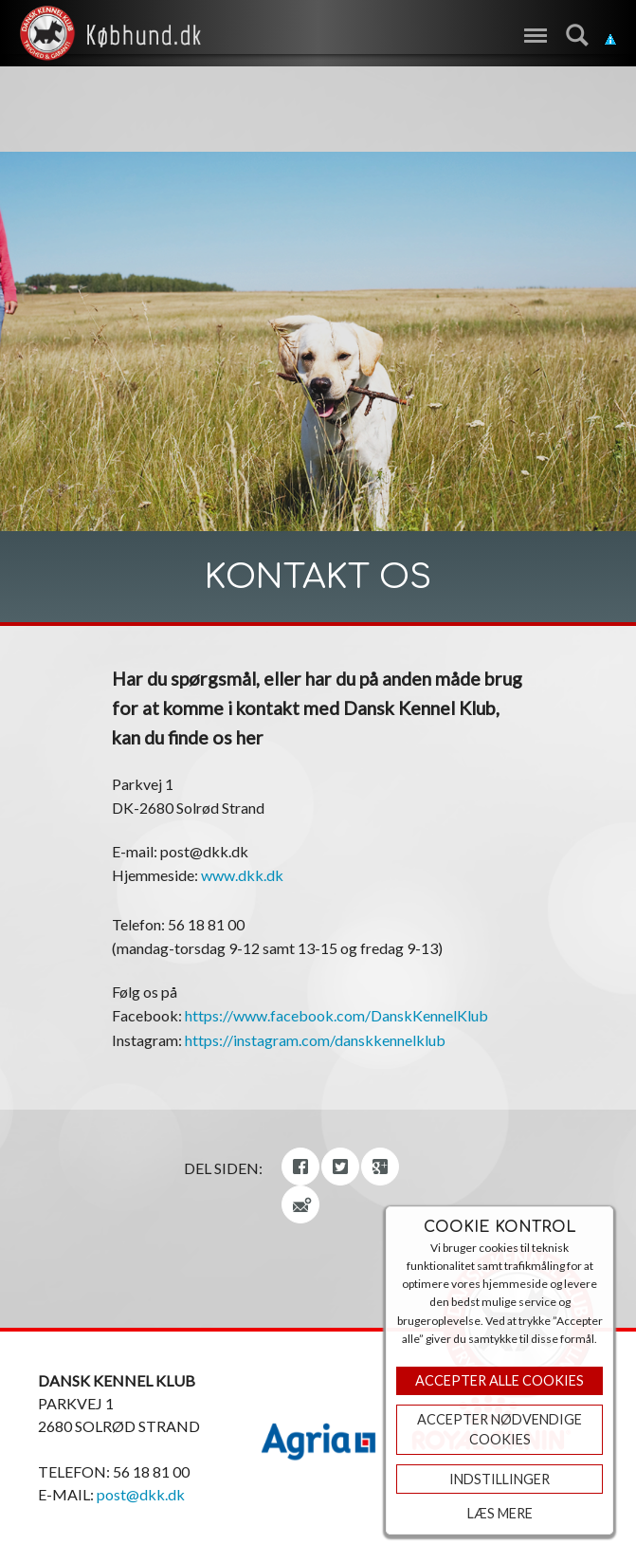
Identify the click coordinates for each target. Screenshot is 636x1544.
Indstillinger (499, 1479)
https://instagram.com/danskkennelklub (315, 1040)
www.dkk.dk (242, 875)
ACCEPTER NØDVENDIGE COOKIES (499, 1429)
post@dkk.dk (141, 1494)
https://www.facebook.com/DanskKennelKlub (336, 1015)
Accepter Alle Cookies (499, 1380)
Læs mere (500, 1513)
